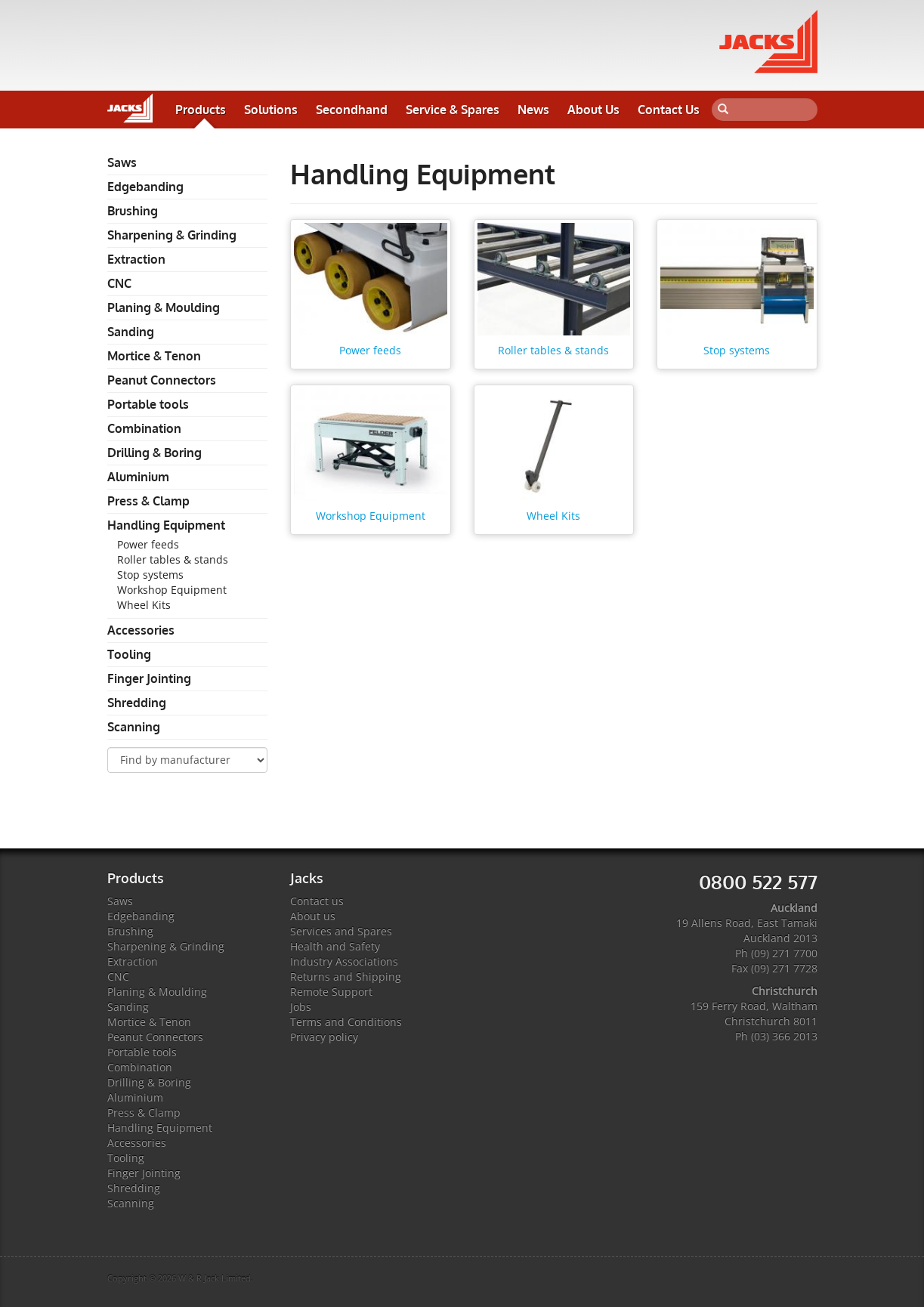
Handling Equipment (166, 525)
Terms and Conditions (346, 1022)
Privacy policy (324, 1037)
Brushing (132, 210)
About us (312, 916)
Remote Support (331, 991)
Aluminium (138, 476)
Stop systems (150, 574)
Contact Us (669, 109)
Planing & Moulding (163, 307)
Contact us (317, 901)
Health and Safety (335, 946)
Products (200, 109)
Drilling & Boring (154, 452)
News (533, 109)
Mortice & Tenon (154, 355)
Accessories (141, 630)
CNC (119, 283)
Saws (122, 162)
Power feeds (148, 544)
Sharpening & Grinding (171, 235)
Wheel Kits (144, 605)
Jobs (300, 1007)
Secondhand (352, 109)
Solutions (271, 109)
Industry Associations (344, 961)
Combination (144, 428)
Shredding (136, 702)
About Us (593, 109)
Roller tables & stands (172, 559)
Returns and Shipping (345, 976)
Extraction (136, 259)
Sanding (130, 331)
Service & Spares (452, 109)
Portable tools (148, 404)
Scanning (133, 726)
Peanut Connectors (161, 380)
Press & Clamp (148, 500)
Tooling (129, 654)
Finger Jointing (149, 678)
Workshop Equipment (172, 589)
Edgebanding (145, 186)
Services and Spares (341, 931)
